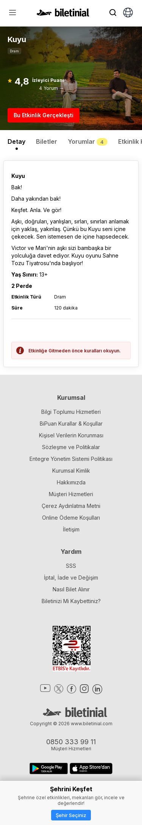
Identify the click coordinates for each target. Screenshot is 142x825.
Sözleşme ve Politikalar (71, 447)
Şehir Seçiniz (71, 815)
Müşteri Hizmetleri (71, 494)
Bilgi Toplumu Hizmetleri (71, 412)
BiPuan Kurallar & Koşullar (71, 423)
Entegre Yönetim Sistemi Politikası (71, 459)
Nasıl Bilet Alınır (71, 589)
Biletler (46, 141)
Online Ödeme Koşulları (71, 517)
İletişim (71, 529)
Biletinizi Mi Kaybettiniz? (71, 601)
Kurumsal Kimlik (71, 470)
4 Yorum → (51, 88)
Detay (16, 141)
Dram (14, 51)
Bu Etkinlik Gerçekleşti (43, 115)
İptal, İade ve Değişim (71, 577)
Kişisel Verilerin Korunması (71, 435)
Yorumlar (88, 141)
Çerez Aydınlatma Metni (71, 506)
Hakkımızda (71, 482)
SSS (71, 566)
